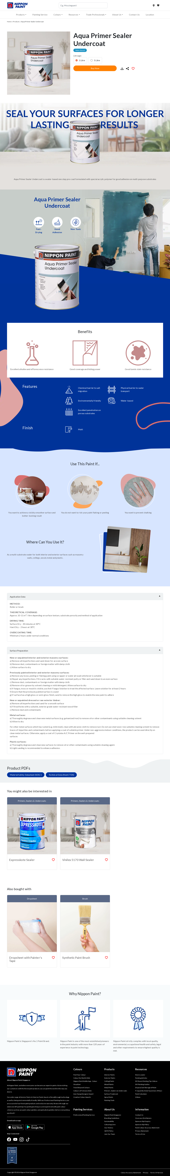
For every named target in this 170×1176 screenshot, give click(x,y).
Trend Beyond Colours (81, 1088)
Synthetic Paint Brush (76, 957)
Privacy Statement (142, 1131)
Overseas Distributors (143, 1118)
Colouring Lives (110, 1124)
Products (16, 22)
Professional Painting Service (84, 1115)
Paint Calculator (141, 1094)
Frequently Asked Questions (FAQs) (148, 1091)
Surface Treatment (111, 1094)
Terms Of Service (156, 1173)
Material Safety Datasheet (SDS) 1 (26, 774)
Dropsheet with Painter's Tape (25, 959)
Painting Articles (141, 1078)
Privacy (145, 1173)
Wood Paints (109, 1084)
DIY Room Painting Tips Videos (146, 1081)
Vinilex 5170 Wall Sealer (78, 860)
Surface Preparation (19, 650)
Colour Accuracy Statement (131, 1173)
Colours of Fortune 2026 (82, 1091)
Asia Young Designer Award (83, 1094)
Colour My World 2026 (81, 1078)
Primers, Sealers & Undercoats (115, 1091)
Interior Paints (109, 1075)
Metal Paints (108, 1088)
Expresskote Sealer (22, 860)
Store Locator (140, 1075)
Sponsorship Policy (142, 1124)
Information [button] (142, 1109)
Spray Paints (108, 1097)
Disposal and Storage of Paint (145, 1088)
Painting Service (39, 14)
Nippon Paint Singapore (112, 1115)
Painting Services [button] (82, 1109)
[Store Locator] (154, 5)
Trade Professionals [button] (95, 14)
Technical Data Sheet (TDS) (61, 774)
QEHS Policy (108, 1131)
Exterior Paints (109, 1078)
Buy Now (95, 68)
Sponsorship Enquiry (142, 1121)
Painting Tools (109, 1100)
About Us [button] (116, 14)
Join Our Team (109, 1134)
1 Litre (82, 60)
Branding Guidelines (111, 1118)
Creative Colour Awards (82, 1097)
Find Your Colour (79, 1075)
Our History (108, 1128)
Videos (137, 1097)
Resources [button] (73, 14)
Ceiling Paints (109, 1081)
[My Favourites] (158, 5)
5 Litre (97, 60)
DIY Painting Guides (142, 1084)
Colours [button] (57, 14)
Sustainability (109, 1121)
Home (9, 22)
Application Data (17, 596)
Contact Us (134, 14)
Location (150, 14)
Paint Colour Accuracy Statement (147, 1128)
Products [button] (20, 14)
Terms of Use (140, 1134)
